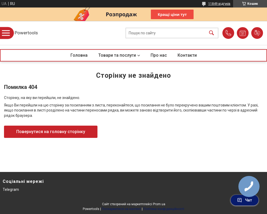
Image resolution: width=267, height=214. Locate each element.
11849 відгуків (219, 4)
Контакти (187, 55)
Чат (244, 200)
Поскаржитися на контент (121, 209)
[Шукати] (211, 33)
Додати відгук (257, 33)
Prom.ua (159, 204)
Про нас (159, 55)
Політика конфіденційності (163, 209)
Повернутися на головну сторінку (50, 131)
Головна (79, 55)
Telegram (11, 189)
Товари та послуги (117, 55)
